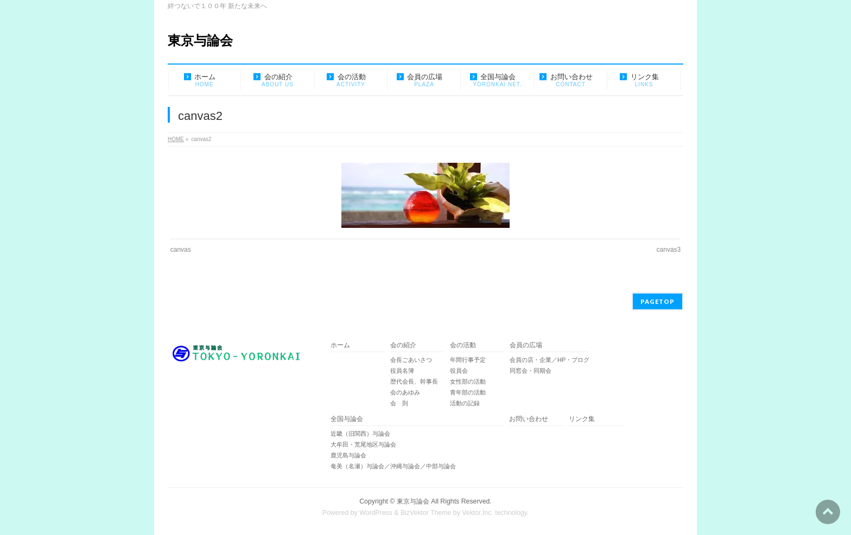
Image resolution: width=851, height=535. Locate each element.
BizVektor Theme (426, 513)
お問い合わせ (528, 419)
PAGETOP (657, 301)
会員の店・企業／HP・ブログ (549, 359)
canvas (180, 249)
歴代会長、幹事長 (414, 381)
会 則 (399, 403)
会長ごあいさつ (411, 359)
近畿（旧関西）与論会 (360, 433)
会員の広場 (526, 345)
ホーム (340, 345)
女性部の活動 (468, 381)
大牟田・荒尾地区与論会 (363, 444)
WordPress (375, 513)
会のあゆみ (405, 392)
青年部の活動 (468, 392)
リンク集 (582, 419)
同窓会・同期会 (530, 370)
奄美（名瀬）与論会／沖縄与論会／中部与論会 (417, 466)
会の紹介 (403, 345)
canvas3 (669, 249)
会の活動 (463, 345)
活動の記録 (465, 403)
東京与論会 (200, 40)
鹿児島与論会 (348, 455)
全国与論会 (347, 419)
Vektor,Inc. (477, 513)
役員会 (459, 370)
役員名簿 (402, 370)
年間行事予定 (468, 359)
